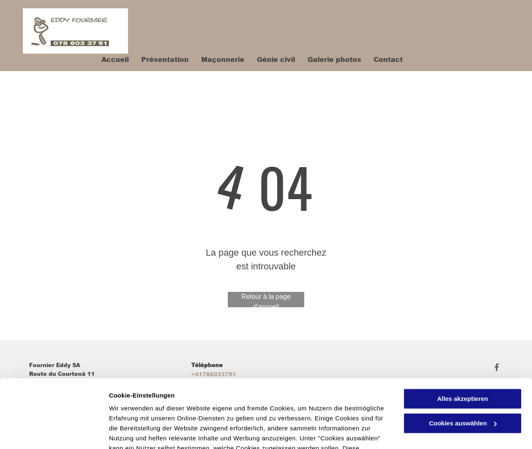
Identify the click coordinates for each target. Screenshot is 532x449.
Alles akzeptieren (462, 340)
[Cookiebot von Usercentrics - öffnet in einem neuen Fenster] (53, 433)
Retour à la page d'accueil (266, 300)
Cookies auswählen (138, 432)
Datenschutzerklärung (204, 409)
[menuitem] (109, 60)
